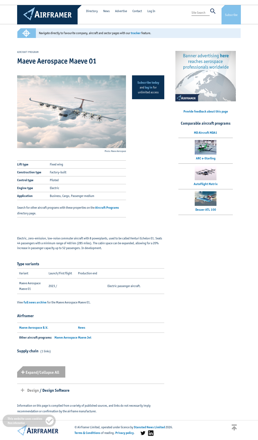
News (106, 11)
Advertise (121, 11)
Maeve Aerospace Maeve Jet (72, 337)
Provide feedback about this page (205, 111)
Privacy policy (124, 433)
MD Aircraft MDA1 (205, 133)
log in (148, 87)
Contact (137, 11)
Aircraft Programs (107, 207)
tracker (136, 33)
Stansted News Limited (149, 427)
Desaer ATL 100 (205, 210)
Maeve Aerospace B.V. (33, 327)
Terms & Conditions (87, 433)
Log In (151, 11)
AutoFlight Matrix (205, 184)
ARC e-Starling (205, 158)
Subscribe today (148, 82)
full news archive (35, 302)
